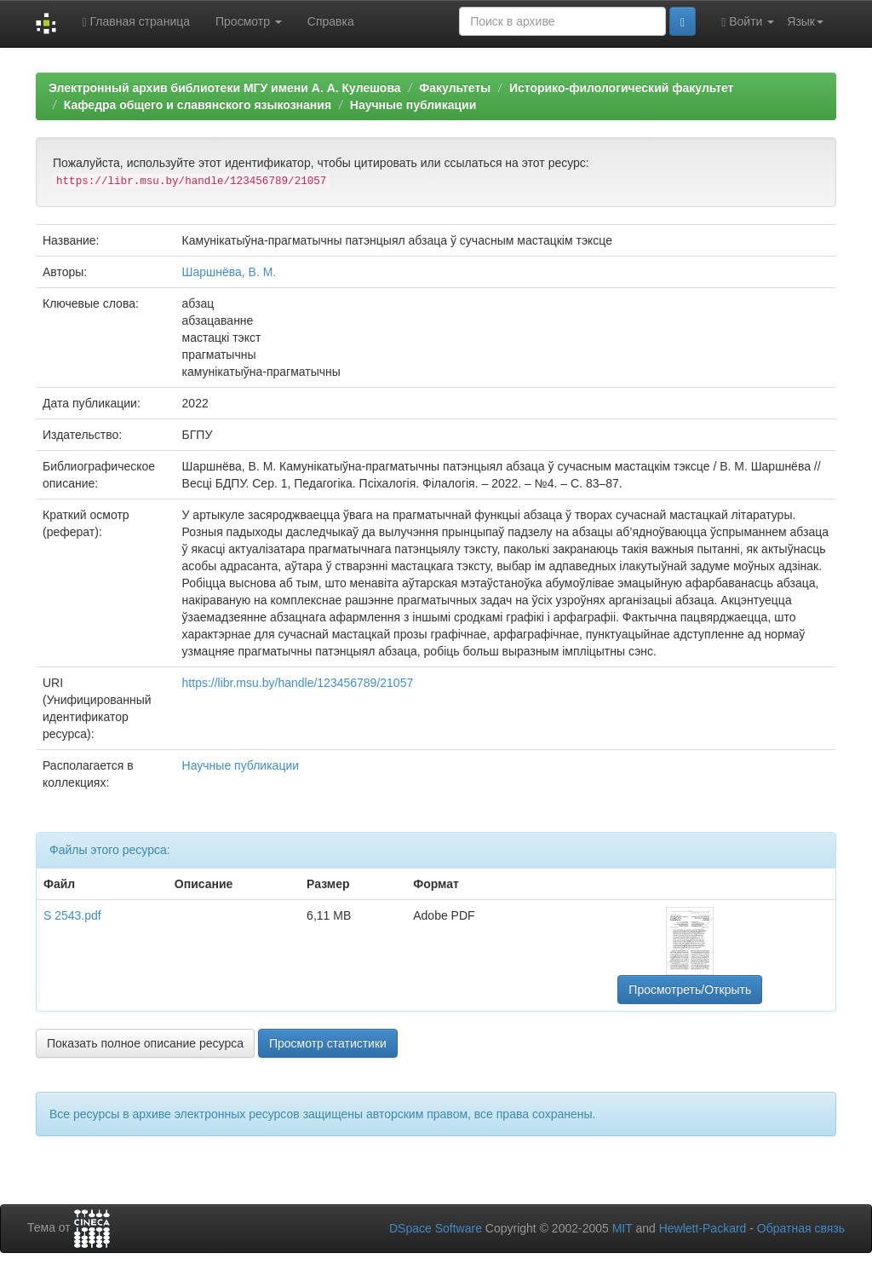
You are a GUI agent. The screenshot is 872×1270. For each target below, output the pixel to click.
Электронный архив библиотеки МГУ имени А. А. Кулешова (225, 88)
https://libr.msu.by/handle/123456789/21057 (298, 683)
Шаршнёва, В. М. (229, 272)
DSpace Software (435, 1228)
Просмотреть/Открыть (689, 989)
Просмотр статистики (328, 1043)
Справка (330, 21)
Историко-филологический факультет (621, 88)
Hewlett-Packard (703, 1228)
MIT (622, 1228)
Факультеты (454, 88)
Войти (747, 21)
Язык (805, 21)
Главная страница (136, 21)
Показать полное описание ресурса (145, 1043)
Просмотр (248, 21)
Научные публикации (413, 105)
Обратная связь (801, 1228)
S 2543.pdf (72, 915)
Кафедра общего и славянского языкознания (197, 105)
